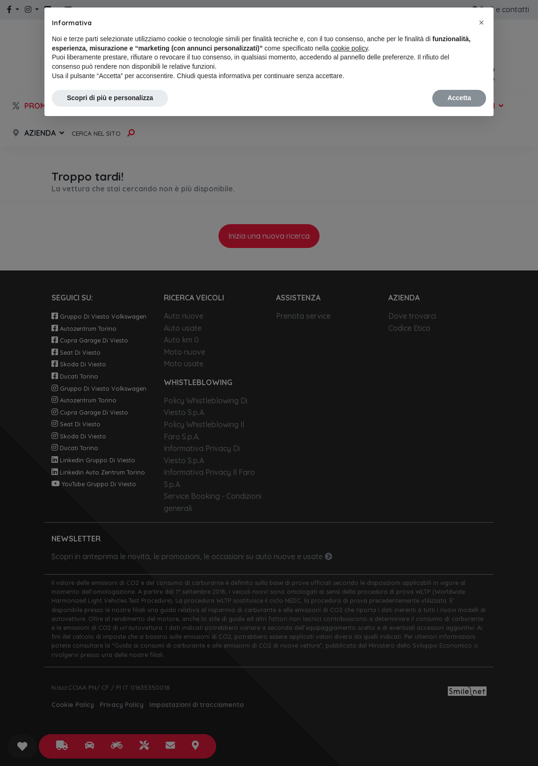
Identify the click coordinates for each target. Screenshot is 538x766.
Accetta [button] (459, 98)
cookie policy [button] (349, 48)
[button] (481, 22)
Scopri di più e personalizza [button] (110, 98)
